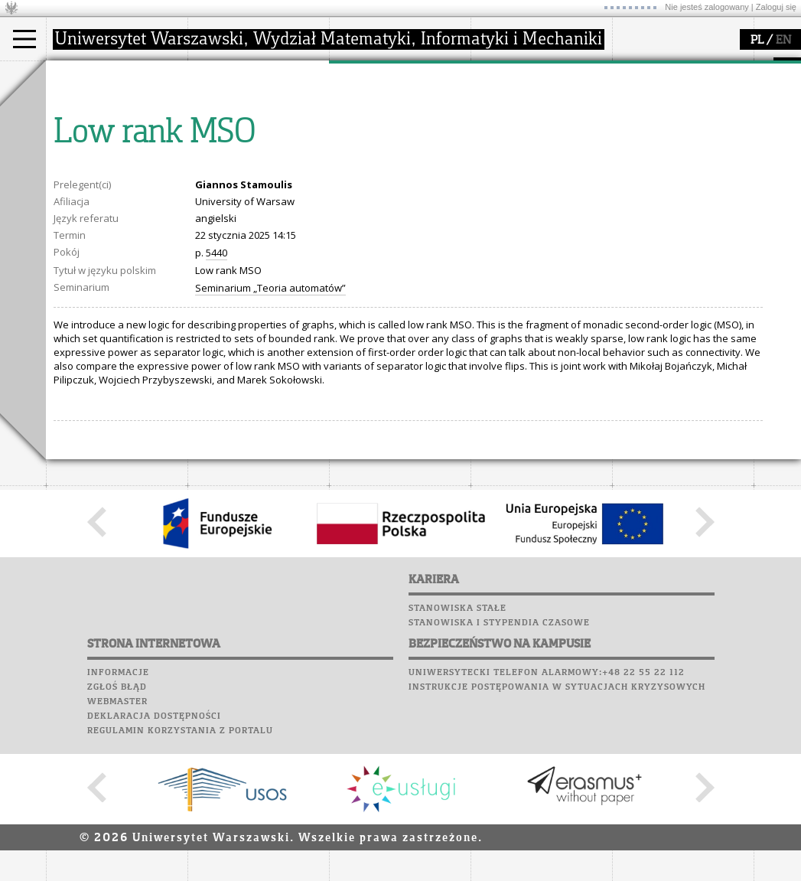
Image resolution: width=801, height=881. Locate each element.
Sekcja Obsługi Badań (398, 161)
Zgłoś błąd (117, 829)
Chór (695, 141)
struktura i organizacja (259, 119)
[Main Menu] (24, 39)
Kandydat (87, 106)
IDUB (359, 188)
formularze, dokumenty (261, 174)
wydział (223, 75)
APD (706, 68)
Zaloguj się (776, 6)
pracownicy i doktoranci (261, 161)
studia (76, 75)
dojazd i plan (236, 106)
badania (365, 75)
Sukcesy (636, 185)
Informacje (118, 814)
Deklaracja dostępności (154, 858)
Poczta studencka (664, 112)
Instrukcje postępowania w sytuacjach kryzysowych (557, 829)
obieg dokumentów (393, 174)
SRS (678, 68)
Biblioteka (643, 141)
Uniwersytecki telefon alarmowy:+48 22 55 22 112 (547, 814)
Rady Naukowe (242, 147)
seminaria (371, 119)
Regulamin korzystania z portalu (180, 872)
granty (363, 147)
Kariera (641, 170)
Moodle (634, 83)
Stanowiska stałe (457, 750)
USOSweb (637, 68)
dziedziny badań (387, 106)
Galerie (716, 156)
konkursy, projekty (533, 174)
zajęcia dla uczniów (534, 106)
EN (783, 40)
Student (83, 119)
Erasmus (85, 161)
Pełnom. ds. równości (113, 188)
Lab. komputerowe (664, 98)
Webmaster (117, 843)
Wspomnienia (650, 156)
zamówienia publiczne (259, 188)
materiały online (527, 119)
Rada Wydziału (241, 133)
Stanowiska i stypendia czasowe (499, 764)
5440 (216, 394)
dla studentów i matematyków (525, 140)
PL (757, 40)
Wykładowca (94, 147)
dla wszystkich (523, 161)
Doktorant (88, 133)
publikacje (372, 133)
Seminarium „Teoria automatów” (270, 429)
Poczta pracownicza (671, 127)
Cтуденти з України (112, 174)
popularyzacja (529, 75)
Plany (681, 83)
